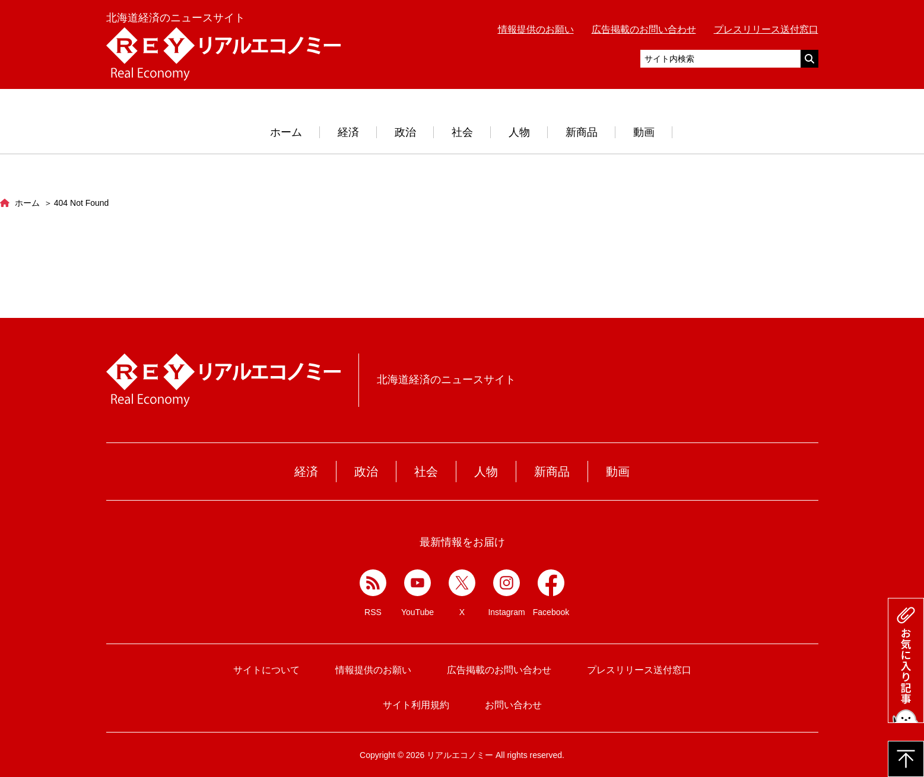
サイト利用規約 (416, 705)
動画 (644, 132)
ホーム (286, 132)
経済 (348, 132)
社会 (462, 132)
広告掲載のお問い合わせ (644, 29)
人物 (519, 132)
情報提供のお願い (536, 29)
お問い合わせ (513, 705)
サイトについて (266, 670)
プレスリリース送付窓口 (766, 29)
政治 (405, 132)
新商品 (582, 132)
